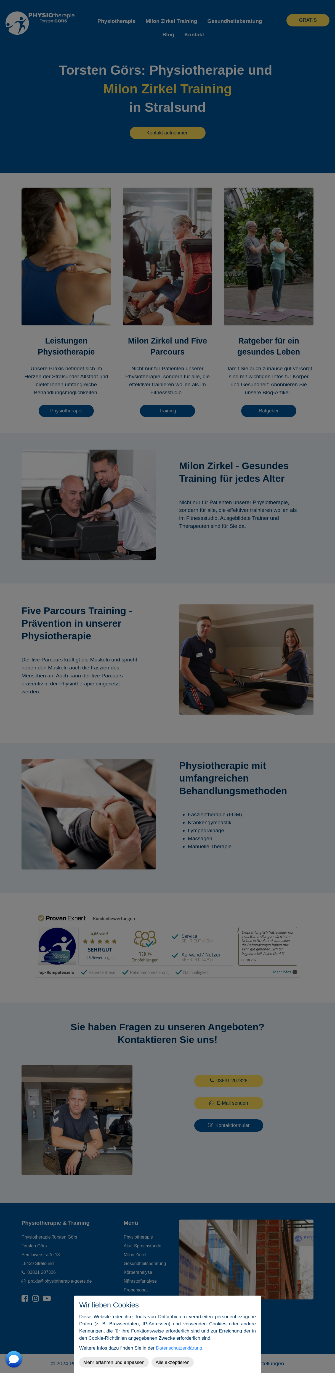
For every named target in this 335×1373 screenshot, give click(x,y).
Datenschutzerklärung (179, 1348)
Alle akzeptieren (173, 1362)
